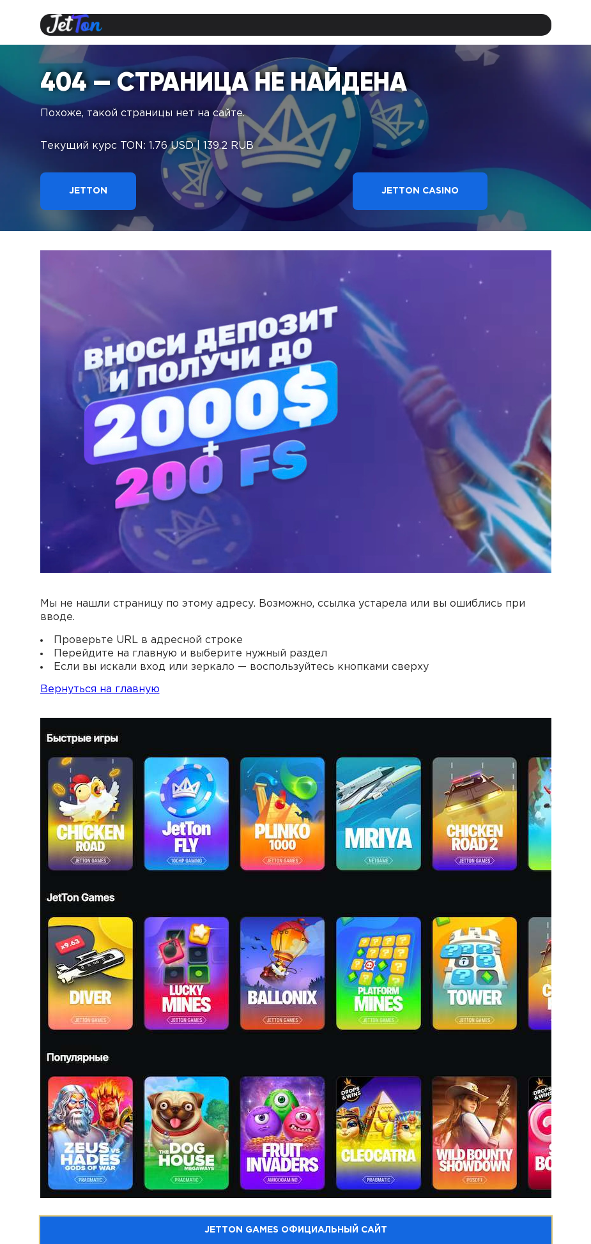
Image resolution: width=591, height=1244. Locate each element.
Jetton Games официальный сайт (295, 1230)
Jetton (88, 191)
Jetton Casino (420, 191)
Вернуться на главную (100, 689)
